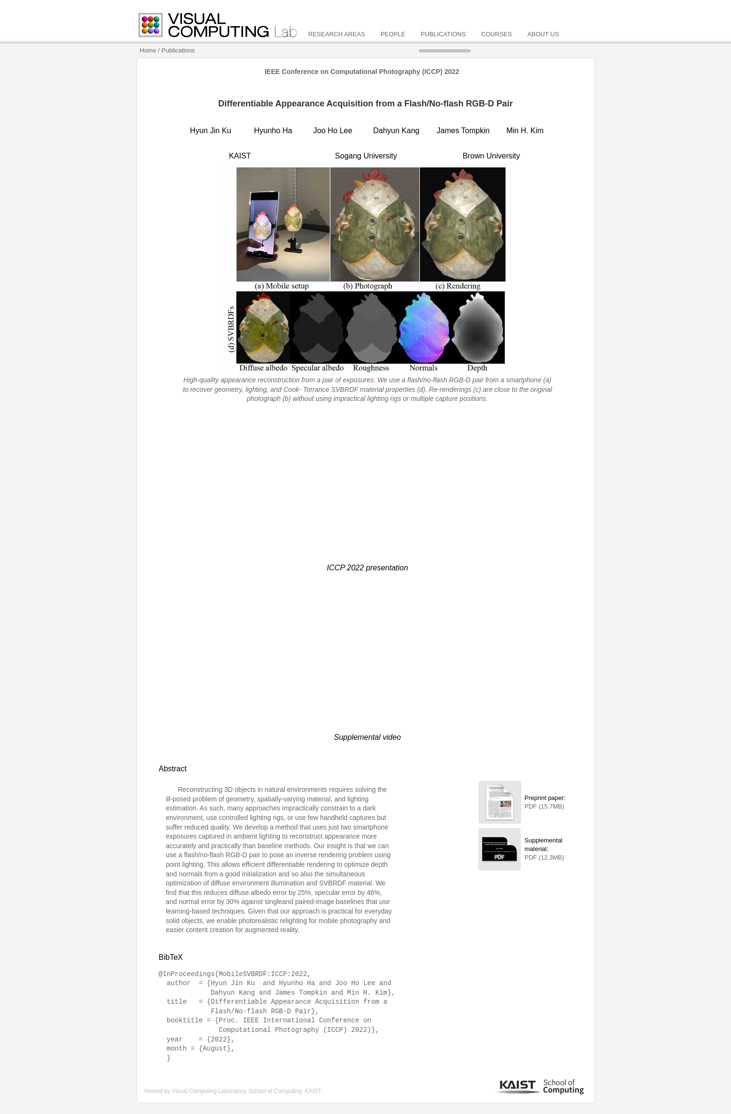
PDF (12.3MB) (544, 857)
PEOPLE (394, 34)
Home (149, 50)
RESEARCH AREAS (337, 34)
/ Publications (176, 50)
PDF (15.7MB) (544, 806)
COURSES (497, 34)
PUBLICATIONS (444, 34)
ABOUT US (543, 34)
